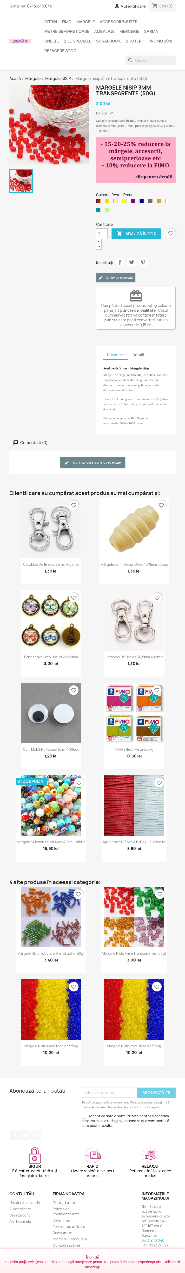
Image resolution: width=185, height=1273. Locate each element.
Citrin (50, 21)
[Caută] (151, 60)
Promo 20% (160, 41)
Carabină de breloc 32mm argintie (51, 564)
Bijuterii (135, 41)
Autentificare (20, 1209)
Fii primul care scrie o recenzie (92, 462)
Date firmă (61, 1220)
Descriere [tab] (116, 354)
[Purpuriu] (134, 202)
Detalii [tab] (138, 354)
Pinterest (143, 262)
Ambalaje (104, 31)
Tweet (131, 262)
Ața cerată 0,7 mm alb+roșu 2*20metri (134, 842)
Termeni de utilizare (69, 1226)
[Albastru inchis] (142, 202)
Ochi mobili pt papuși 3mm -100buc (51, 749)
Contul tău (21, 1193)
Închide (92, 1257)
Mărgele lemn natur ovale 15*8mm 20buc (134, 564)
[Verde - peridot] (108, 211)
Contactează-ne (66, 1245)
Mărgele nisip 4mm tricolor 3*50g (51, 1046)
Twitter (25, 1135)
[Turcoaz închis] (99, 211)
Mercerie (129, 31)
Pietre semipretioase (66, 31)
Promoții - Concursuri (70, 1239)
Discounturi (62, 1233)
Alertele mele (20, 1221)
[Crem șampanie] (116, 202)
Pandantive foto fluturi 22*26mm (51, 657)
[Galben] (125, 202)
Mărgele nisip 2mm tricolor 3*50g (134, 1046)
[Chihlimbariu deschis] (160, 202)
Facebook (15, 1135)
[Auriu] (108, 202)
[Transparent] (168, 202)
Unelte (51, 41)
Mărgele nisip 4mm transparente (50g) (134, 953)
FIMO (67, 21)
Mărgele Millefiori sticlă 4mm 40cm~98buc (51, 842)
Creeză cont (19, 1215)
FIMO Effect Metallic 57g (134, 749)
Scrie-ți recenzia (115, 277)
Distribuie (120, 262)
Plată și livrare (64, 1202)
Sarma (151, 31)
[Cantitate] (102, 233)
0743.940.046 (39, 6)
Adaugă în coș (136, 234)
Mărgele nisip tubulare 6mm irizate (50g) (51, 953)
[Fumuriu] (151, 202)
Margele (85, 21)
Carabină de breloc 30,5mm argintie (134, 657)
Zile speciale (77, 41)
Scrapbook (108, 41)
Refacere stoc (60, 50)
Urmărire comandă (24, 1202)
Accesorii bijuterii (119, 21)
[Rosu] (99, 202)
